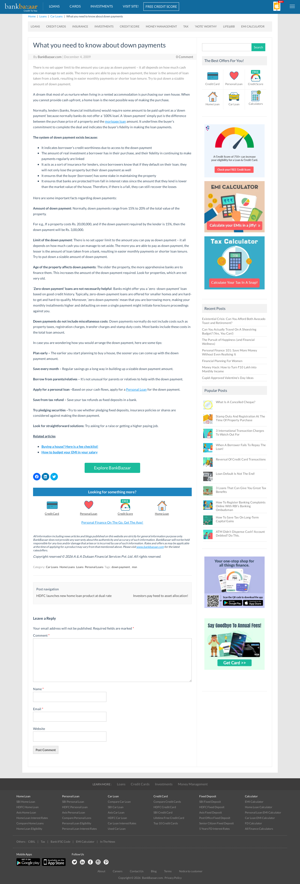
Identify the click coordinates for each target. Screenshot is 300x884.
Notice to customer (190, 871)
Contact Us (136, 871)
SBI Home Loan (25, 801)
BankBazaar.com (50, 57)
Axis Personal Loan (73, 812)
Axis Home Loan (26, 812)
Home (32, 16)
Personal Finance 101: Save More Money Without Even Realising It (229, 352)
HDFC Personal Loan (75, 807)
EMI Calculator (253, 26)
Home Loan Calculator (258, 807)
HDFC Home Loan (27, 807)
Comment (41, 635)
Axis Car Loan (116, 812)
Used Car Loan (117, 828)
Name (38, 689)
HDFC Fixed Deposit (211, 807)
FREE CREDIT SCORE (161, 6)
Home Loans (67, 567)
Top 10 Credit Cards (166, 823)
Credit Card (52, 513)
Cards (75, 6)
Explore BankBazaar (112, 467)
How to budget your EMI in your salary (69, 452)
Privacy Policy (173, 878)
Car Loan (234, 104)
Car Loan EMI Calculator (260, 818)
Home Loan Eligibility (29, 828)
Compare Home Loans (30, 823)
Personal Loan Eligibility (76, 823)
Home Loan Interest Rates (32, 818)
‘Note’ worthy (206, 26)
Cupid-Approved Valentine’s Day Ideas (228, 378)
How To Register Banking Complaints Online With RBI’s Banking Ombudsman (241, 506)
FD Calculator (253, 823)
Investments (101, 6)
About (101, 871)
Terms (168, 871)
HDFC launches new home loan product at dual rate (74, 596)
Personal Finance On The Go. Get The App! (112, 522)
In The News (107, 841)
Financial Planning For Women (222, 361)
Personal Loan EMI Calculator (263, 812)
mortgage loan (115, 121)
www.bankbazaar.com (150, 547)
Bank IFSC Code (60, 841)
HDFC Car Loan (117, 818)
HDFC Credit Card (165, 807)
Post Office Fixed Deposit (214, 818)
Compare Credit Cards (167, 801)
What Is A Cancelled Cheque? (235, 402)
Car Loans (56, 16)
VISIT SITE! (131, 6)
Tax (185, 26)
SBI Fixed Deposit (210, 801)
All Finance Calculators (259, 828)
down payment (121, 567)
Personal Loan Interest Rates (79, 828)
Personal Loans (94, 567)
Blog (154, 871)
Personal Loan (136, 389)
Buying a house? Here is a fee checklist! (69, 446)
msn (134, 567)
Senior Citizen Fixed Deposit (216, 823)
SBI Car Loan (116, 807)
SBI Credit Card (163, 812)
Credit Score (129, 26)
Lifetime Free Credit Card (169, 818)
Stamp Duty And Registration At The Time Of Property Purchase (240, 418)
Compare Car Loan (119, 801)
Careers (117, 871)
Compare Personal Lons (76, 818)
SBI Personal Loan (73, 801)
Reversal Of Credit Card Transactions (241, 459)
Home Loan (162, 513)
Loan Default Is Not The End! (235, 473)
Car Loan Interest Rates (122, 823)
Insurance (80, 26)
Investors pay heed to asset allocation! (160, 596)
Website (39, 729)
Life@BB (229, 26)
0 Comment (184, 57)
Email (38, 709)
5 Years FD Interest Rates (214, 828)
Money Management (161, 26)
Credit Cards (56, 26)
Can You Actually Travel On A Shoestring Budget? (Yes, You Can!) (229, 331)
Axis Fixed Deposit (210, 812)
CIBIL (31, 841)
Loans (54, 6)
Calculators (256, 103)
